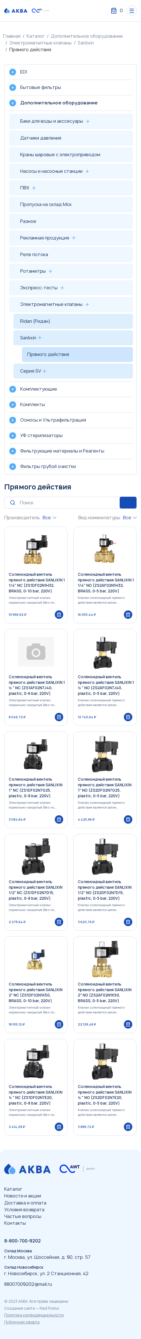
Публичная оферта (22, 1322)
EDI (23, 72)
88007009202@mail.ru (28, 1284)
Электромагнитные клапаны (40, 43)
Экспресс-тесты (39, 288)
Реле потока (34, 254)
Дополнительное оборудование (87, 36)
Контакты (15, 1223)
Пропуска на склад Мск (46, 204)
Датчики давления (40, 138)
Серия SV (30, 371)
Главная (12, 36)
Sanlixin (86, 43)
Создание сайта (19, 1308)
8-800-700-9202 (22, 1241)
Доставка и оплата (25, 1203)
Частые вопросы (22, 1216)
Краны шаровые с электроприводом (60, 154)
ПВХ (24, 188)
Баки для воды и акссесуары (51, 121)
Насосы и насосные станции (51, 171)
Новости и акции (22, 1196)
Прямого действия (48, 354)
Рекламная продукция (44, 238)
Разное (28, 221)
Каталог (36, 36)
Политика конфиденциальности (34, 1315)
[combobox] (49, 517)
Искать (128, 503)
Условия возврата (24, 1209)
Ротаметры (33, 271)
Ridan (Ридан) (35, 321)
